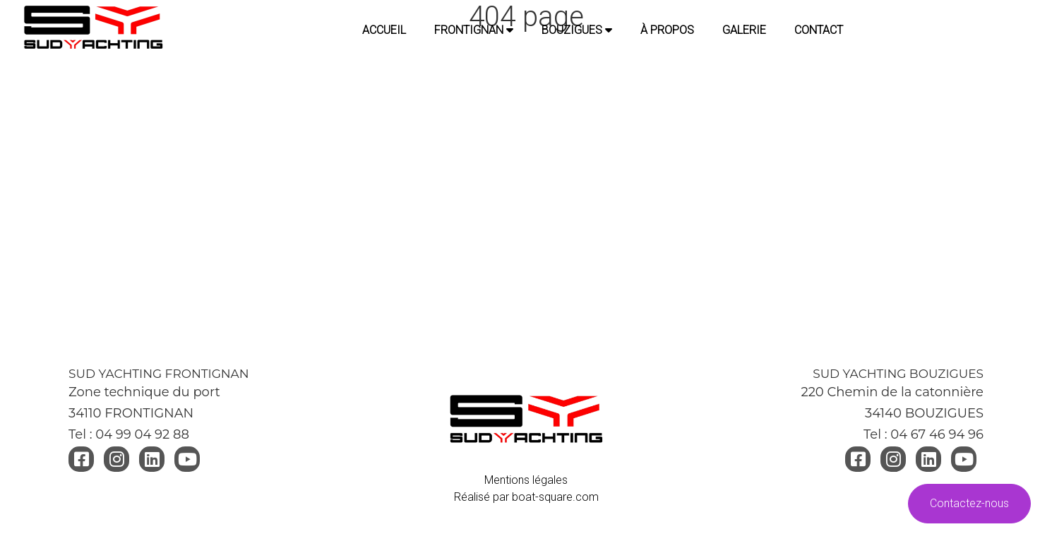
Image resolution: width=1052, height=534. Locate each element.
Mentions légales (526, 480)
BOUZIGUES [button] (577, 30)
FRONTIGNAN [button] (473, 30)
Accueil (384, 30)
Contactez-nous (969, 503)
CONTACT (818, 30)
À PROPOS (667, 30)
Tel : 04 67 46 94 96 (923, 434)
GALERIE (744, 30)
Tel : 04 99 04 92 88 (128, 434)
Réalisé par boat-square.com (526, 497)
